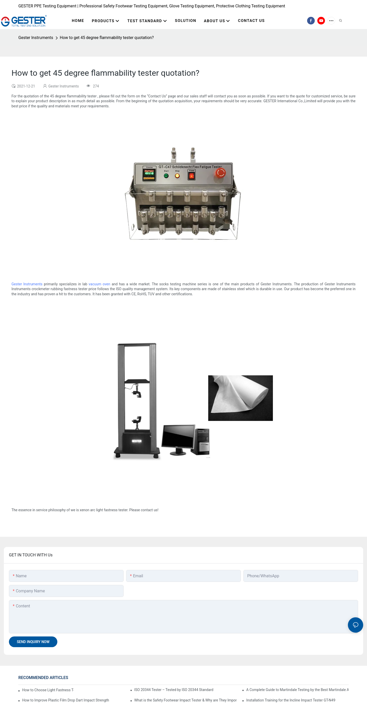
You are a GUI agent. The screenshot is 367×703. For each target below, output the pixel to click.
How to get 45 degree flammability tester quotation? (107, 37)
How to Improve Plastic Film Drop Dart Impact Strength (65, 700)
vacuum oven (99, 284)
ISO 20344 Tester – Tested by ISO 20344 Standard (174, 690)
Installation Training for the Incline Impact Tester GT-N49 (290, 700)
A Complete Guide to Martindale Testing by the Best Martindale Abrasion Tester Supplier (297, 690)
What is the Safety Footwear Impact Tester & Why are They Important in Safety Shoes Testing (185, 700)
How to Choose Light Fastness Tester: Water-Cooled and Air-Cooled (48, 690)
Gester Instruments (35, 37)
